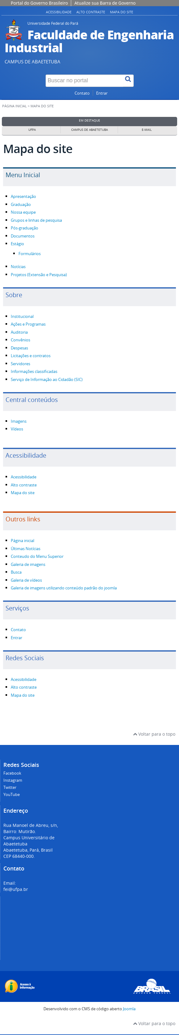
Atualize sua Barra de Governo (105, 3)
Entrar (102, 93)
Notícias (18, 266)
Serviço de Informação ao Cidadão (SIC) (47, 379)
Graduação (21, 204)
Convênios (20, 340)
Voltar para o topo (154, 734)
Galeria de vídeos (26, 580)
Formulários (29, 253)
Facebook (12, 773)
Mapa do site (121, 12)
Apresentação (23, 196)
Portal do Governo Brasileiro (39, 3)
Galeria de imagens (28, 564)
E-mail (147, 130)
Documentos (23, 236)
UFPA (32, 130)
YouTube (11, 794)
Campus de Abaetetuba (89, 130)
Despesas (19, 348)
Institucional (22, 316)
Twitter (9, 787)
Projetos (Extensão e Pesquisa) (39, 274)
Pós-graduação (24, 228)
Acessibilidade (58, 12)
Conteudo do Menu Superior (37, 556)
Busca (16, 572)
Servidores (20, 363)
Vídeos (17, 429)
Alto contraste (90, 12)
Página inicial (14, 106)
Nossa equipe (23, 212)
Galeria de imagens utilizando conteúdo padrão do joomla (64, 588)
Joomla (129, 1008)
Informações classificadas (34, 371)
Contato (82, 93)
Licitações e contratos (31, 355)
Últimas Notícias (25, 548)
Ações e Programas (28, 324)
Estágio (17, 243)
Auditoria (19, 332)
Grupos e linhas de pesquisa (36, 220)
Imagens (18, 421)
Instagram (12, 780)
